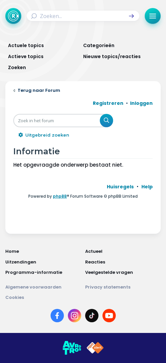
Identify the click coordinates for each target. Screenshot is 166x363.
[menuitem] (120, 186)
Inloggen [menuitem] (141, 103)
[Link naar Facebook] (57, 317)
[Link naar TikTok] (91, 317)
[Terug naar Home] (13, 16)
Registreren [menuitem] (108, 103)
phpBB (60, 196)
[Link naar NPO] (95, 348)
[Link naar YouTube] (109, 317)
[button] (131, 16)
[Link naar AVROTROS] (72, 348)
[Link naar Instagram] (74, 317)
